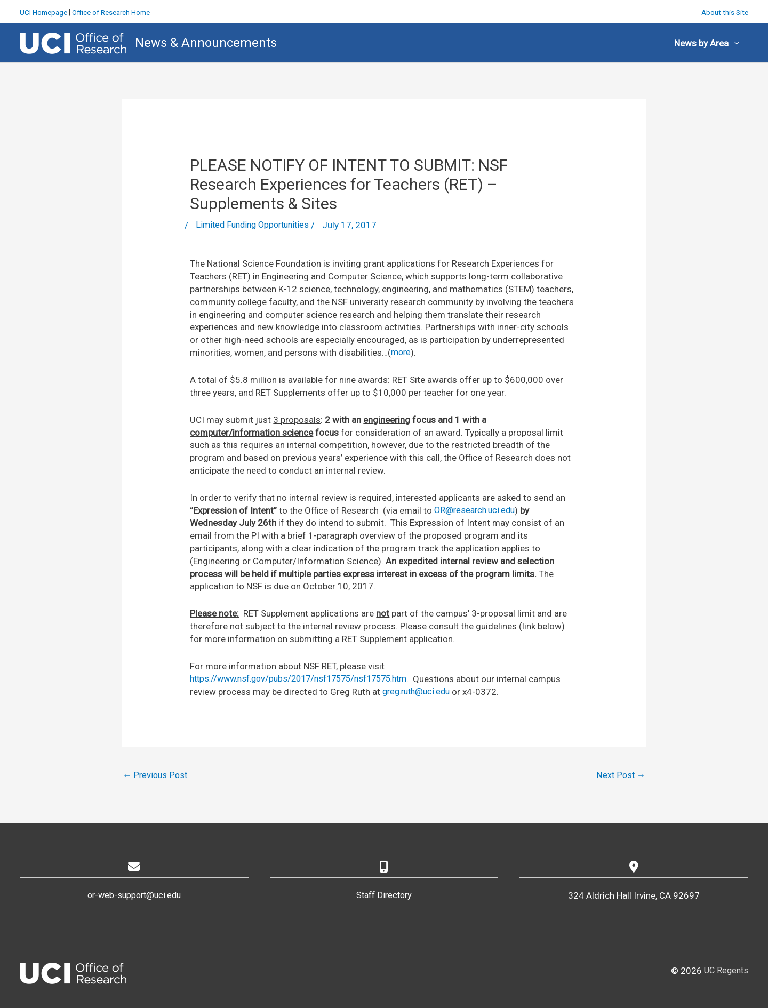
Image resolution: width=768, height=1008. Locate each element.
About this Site (723, 10)
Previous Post (156, 774)
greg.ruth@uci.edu (453, 690)
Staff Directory (384, 895)
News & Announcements (206, 41)
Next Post (620, 774)
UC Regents (724, 970)
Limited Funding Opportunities (256, 224)
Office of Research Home (117, 10)
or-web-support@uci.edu (133, 895)
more (401, 351)
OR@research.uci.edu (477, 509)
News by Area (701, 41)
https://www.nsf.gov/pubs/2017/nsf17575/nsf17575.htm (308, 678)
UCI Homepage (45, 10)
